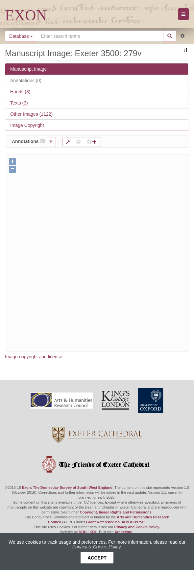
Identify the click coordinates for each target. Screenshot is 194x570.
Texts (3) (19, 103)
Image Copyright (27, 125)
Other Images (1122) (31, 114)
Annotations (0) (25, 80)
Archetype (123, 532)
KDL (93, 532)
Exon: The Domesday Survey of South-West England (67, 487)
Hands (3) (20, 91)
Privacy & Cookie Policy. (97, 546)
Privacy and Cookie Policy (136, 527)
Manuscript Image (28, 69)
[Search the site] (100, 36)
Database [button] (21, 36)
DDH (82, 532)
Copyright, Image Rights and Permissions (116, 512)
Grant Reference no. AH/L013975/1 (115, 522)
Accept (97, 557)
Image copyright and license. (34, 356)
